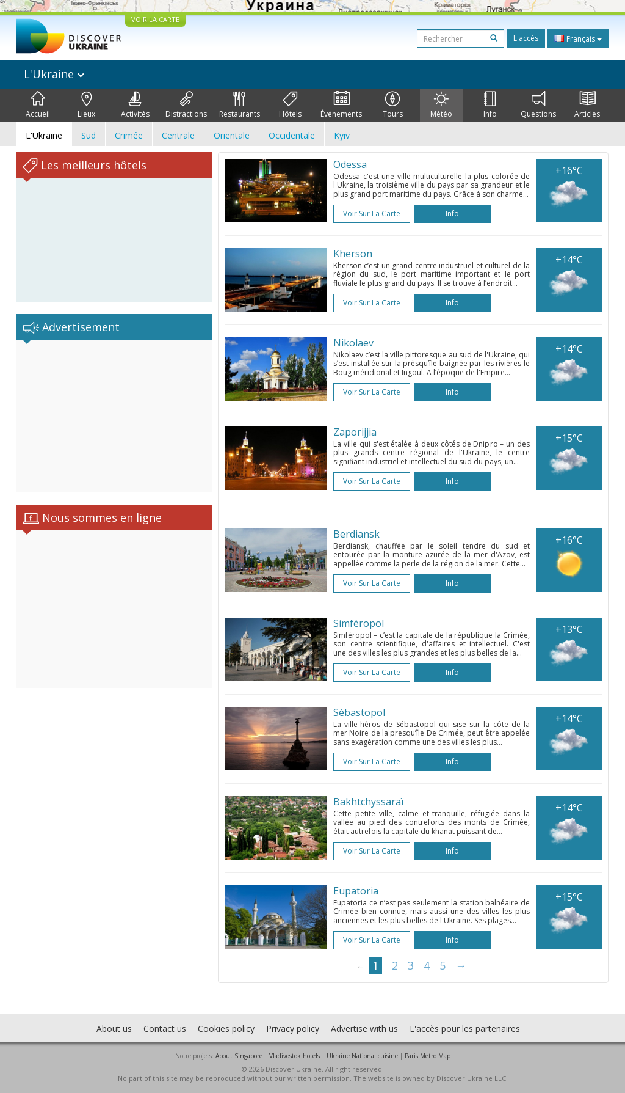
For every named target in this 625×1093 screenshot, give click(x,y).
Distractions (186, 105)
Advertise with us (364, 1028)
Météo (441, 105)
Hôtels (290, 105)
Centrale (178, 135)
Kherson (352, 253)
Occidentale (292, 135)
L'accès (525, 38)
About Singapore (238, 1055)
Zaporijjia (355, 432)
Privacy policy (292, 1028)
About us (114, 1028)
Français (578, 38)
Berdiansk (356, 534)
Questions (538, 105)
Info (490, 105)
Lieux (86, 105)
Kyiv (342, 135)
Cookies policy (226, 1028)
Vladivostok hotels (294, 1055)
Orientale (232, 135)
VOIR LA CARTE (155, 19)
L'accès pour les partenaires (465, 1028)
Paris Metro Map (427, 1055)
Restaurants (239, 105)
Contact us (164, 1028)
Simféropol (358, 623)
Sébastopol (359, 712)
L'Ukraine (54, 74)
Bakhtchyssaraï (368, 801)
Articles (587, 105)
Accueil (38, 105)
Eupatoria (355, 890)
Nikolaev (353, 342)
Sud (88, 135)
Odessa (350, 164)
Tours (393, 105)
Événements (341, 105)
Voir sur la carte (371, 213)
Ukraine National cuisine (362, 1055)
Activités (135, 105)
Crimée (129, 135)
